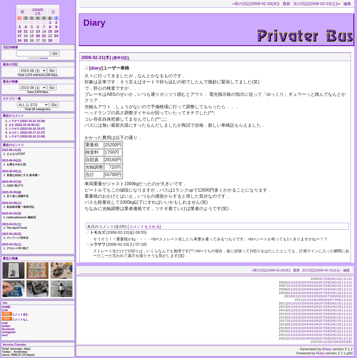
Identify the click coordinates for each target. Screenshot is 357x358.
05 (312, 282)
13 (38, 31)
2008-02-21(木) (96, 57)
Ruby (320, 353)
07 (322, 278)
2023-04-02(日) (11, 213)
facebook (8, 329)
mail (5, 323)
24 (19, 40)
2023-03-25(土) (11, 244)
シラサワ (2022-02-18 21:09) (27, 136)
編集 (347, 3)
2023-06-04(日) (11, 160)
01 (290, 282)
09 (333, 278)
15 (50, 31)
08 (328, 278)
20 (38, 36)
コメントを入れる (144, 226)
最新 (286, 3)
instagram (9, 332)
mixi (5, 335)
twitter (6, 326)
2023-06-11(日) (11, 150)
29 (50, 40)
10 (19, 31)
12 (349, 278)
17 (19, 36)
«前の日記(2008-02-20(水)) (256, 3)
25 (26, 40)
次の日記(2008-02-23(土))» (316, 3)
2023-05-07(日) (11, 181)
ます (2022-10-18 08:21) (24, 124)
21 (44, 36)
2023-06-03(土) (11, 171)
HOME (6, 307)
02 (296, 282)
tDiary (326, 349)
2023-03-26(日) (11, 233)
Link (5, 310)
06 (317, 282)
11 (26, 31)
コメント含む (15, 314)
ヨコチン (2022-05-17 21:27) (27, 132)
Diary (94, 23)
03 (301, 282)
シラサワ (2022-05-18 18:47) (27, 128)
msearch (44, 58)
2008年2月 (38, 12)
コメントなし (15, 319)
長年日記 (120, 58)
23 (56, 36)
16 (56, 31)
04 (306, 282)
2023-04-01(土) (11, 224)
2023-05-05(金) (11, 192)
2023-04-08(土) (11, 203)
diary (96, 68)
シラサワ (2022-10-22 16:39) (27, 121)
